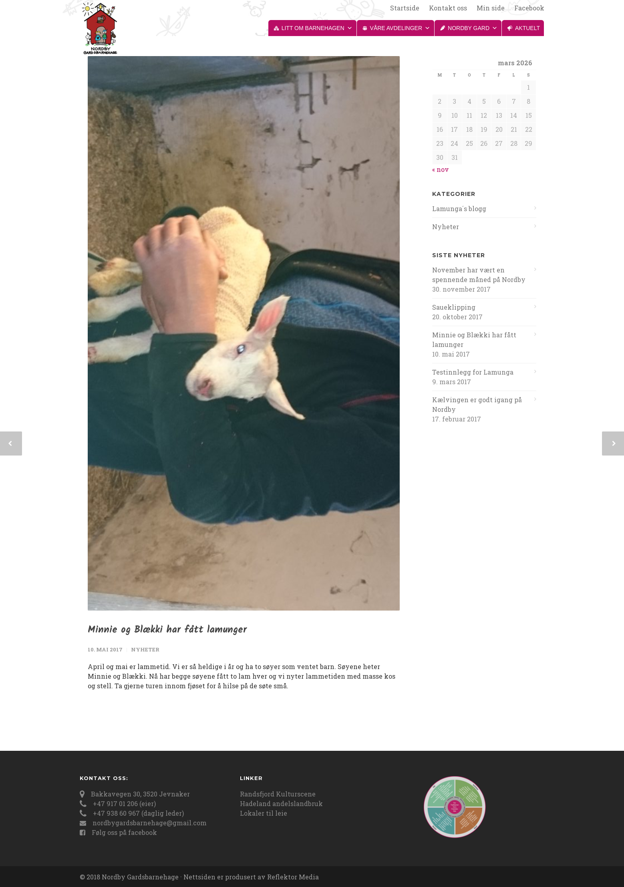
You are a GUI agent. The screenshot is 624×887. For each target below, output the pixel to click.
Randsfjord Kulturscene (278, 794)
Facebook (529, 8)
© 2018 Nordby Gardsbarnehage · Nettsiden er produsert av (173, 877)
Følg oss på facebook (124, 832)
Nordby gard (472, 28)
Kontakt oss (448, 8)
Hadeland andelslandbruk (281, 803)
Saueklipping (453, 307)
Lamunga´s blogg (459, 208)
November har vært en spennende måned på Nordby (478, 275)
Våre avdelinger (400, 28)
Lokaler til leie (263, 813)
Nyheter (145, 649)
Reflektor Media (293, 877)
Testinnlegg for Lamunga (472, 372)
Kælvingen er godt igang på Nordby (477, 404)
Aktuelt (527, 28)
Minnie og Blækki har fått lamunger (167, 630)
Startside (404, 8)
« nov (440, 169)
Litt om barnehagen (317, 28)
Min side (491, 8)
